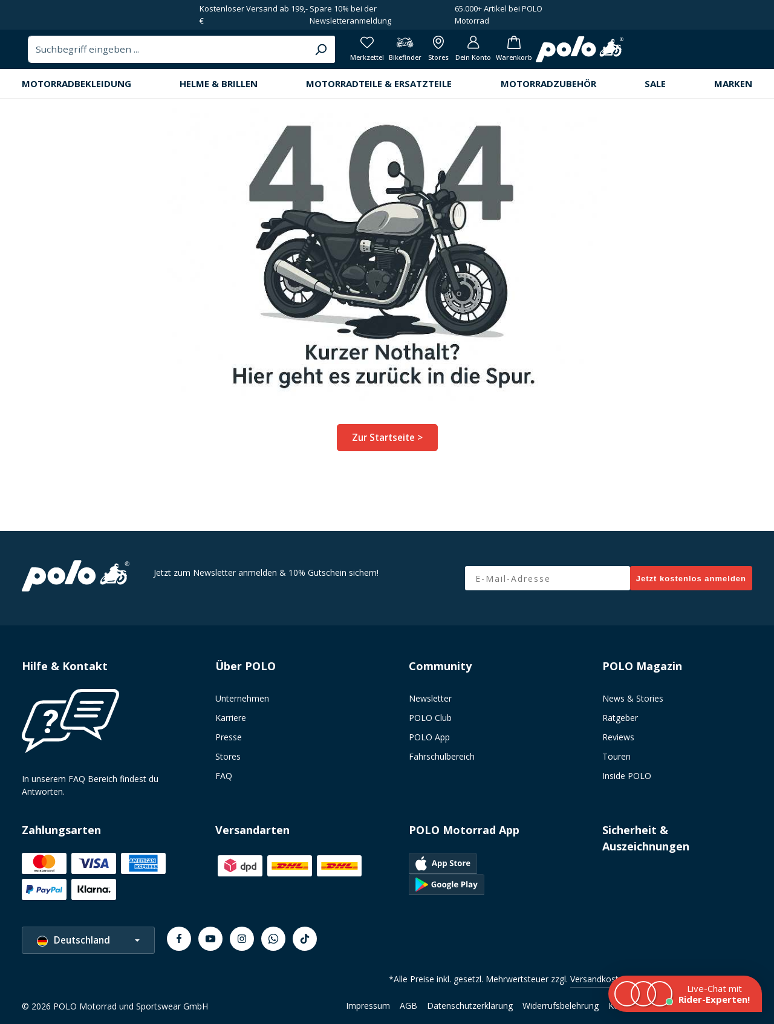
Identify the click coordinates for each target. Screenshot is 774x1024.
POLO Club (430, 717)
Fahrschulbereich (442, 756)
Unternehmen (242, 698)
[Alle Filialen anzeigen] (647, 54)
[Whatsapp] (273, 939)
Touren (616, 756)
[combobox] (361, 54)
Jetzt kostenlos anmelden (691, 578)
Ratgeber (620, 717)
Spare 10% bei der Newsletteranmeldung (350, 14)
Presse (228, 737)
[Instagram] (242, 939)
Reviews (618, 737)
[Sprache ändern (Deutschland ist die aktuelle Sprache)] (88, 940)
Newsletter (430, 698)
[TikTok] (305, 939)
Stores (228, 756)
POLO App (429, 737)
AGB (408, 1005)
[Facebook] (179, 939)
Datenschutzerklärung (470, 1005)
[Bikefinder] (609, 54)
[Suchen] (512, 54)
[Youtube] (210, 939)
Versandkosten (599, 979)
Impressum (368, 1005)
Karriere (230, 717)
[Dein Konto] (686, 54)
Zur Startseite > (387, 446)
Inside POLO (626, 775)
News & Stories (632, 698)
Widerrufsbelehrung (560, 1005)
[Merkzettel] (568, 54)
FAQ (223, 775)
